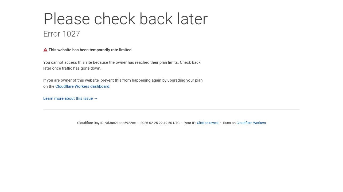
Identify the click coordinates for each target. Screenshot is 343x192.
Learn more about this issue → (70, 98)
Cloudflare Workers (251, 123)
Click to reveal (208, 123)
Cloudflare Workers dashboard (82, 86)
